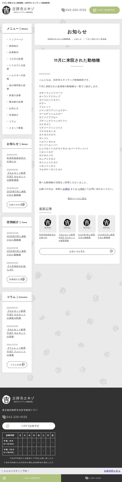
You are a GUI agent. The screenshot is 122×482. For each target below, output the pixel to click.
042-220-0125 (75, 10)
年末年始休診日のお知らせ (16, 160)
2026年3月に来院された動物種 (16, 238)
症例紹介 (14, 114)
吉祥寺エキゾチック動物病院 (59, 39)
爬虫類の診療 (16, 101)
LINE (81, 189)
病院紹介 (14, 46)
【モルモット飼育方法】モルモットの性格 (16, 333)
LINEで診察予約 (106, 10)
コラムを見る (17, 364)
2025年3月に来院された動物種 (16, 193)
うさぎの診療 (16, 58)
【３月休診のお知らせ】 (16, 268)
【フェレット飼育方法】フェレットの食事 (16, 351)
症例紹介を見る (17, 279)
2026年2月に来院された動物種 (16, 253)
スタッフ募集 (16, 128)
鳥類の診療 (15, 95)
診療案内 (14, 52)
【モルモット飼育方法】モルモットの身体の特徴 (16, 314)
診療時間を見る (112, 471)
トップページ (16, 39)
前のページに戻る (77, 198)
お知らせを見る (77, 251)
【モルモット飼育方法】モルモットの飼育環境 (16, 176)
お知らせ (14, 108)
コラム (12, 121)
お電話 (66, 189)
